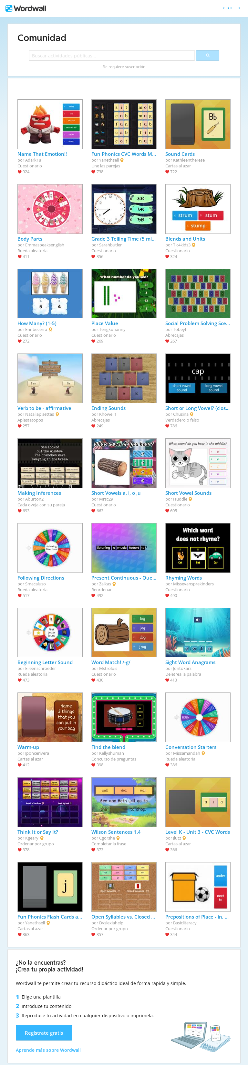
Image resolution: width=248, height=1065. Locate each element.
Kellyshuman (111, 753)
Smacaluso (35, 584)
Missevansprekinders (193, 584)
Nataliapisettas (39, 414)
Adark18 (33, 160)
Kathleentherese (189, 160)
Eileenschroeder (40, 668)
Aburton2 (34, 499)
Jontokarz (182, 668)
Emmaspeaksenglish (44, 245)
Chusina (181, 414)
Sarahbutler (110, 245)
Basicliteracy (185, 923)
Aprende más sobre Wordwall (48, 1050)
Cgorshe (107, 838)
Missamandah (186, 753)
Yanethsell (109, 160)
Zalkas (105, 584)
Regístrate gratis (44, 1033)
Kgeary (31, 838)
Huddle (180, 499)
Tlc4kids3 (182, 245)
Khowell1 (108, 414)
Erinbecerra (36, 329)
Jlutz (177, 838)
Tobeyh (180, 329)
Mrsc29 (106, 499)
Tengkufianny (112, 329)
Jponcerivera (37, 753)
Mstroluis (108, 668)
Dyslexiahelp (111, 923)
